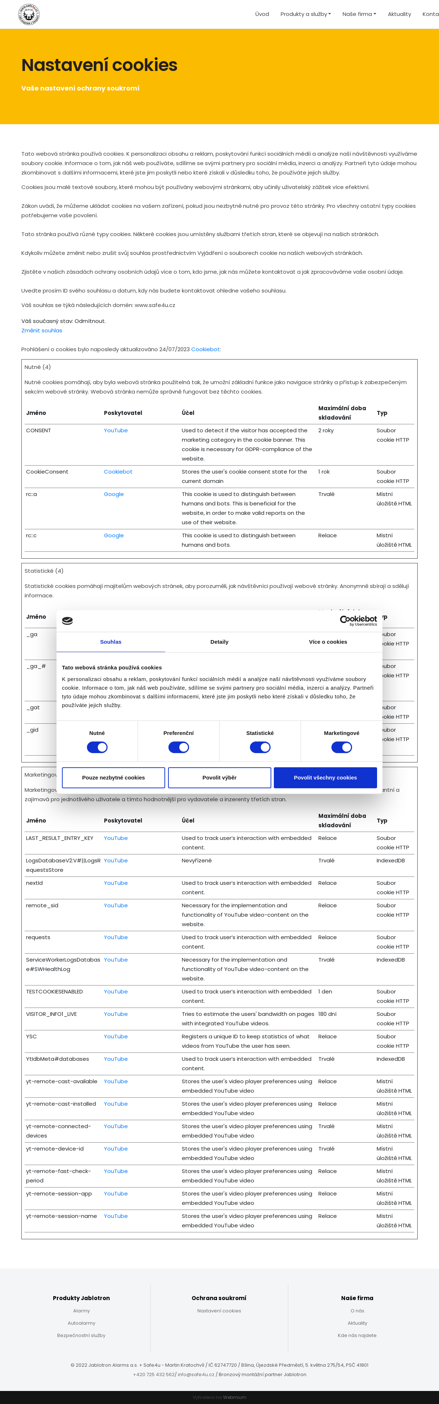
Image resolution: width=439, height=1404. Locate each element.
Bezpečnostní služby (81, 1335)
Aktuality (399, 14)
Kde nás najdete (357, 1335)
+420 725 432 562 (154, 1374)
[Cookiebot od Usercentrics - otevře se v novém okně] (345, 620)
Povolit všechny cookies (325, 777)
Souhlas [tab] (110, 642)
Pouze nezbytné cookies (113, 777)
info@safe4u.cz (196, 1374)
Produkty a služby (304, 14)
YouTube (116, 430)
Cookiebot (205, 349)
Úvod (262, 14)
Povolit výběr (219, 777)
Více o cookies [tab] (328, 642)
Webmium (234, 1397)
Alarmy (81, 1310)
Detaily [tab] (219, 642)
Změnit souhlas (41, 330)
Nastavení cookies (219, 1310)
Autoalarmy (81, 1323)
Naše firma (357, 14)
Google (114, 494)
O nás (357, 1310)
